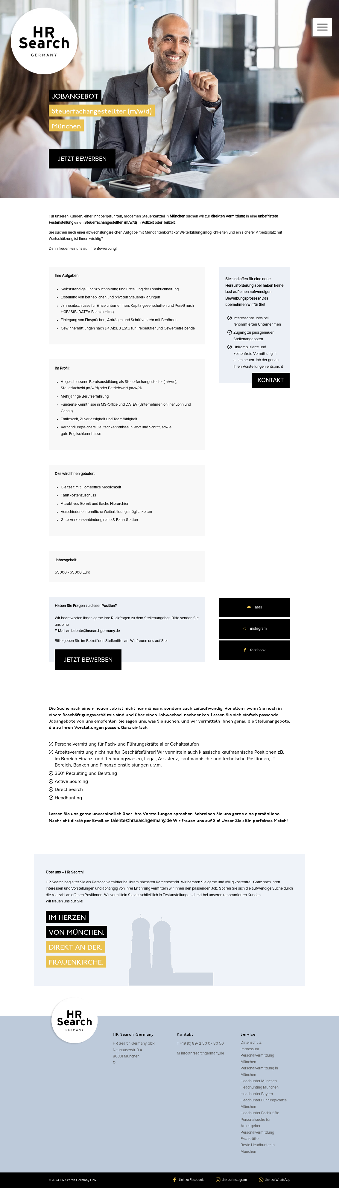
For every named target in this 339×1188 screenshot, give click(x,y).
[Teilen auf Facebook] (254, 650)
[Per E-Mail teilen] (254, 607)
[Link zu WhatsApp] (274, 1179)
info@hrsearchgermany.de (202, 1053)
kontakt (271, 380)
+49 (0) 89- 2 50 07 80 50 (202, 1044)
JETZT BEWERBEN (82, 159)
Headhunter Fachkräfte (260, 1113)
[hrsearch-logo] (43, 42)
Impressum (250, 1049)
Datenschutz (251, 1043)
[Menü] (322, 27)
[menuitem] (322, 21)
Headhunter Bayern (257, 1094)
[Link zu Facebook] (188, 1179)
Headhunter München (259, 1081)
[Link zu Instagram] (254, 628)
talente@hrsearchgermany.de (95, 631)
